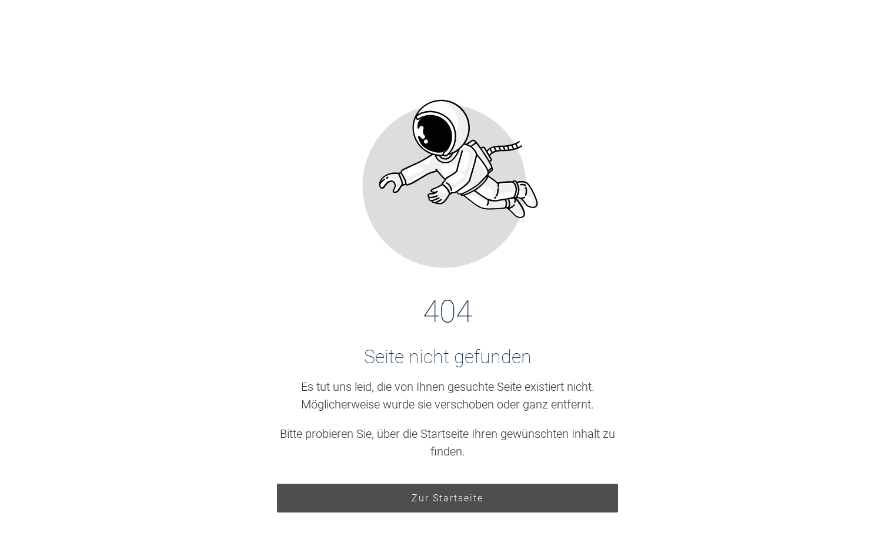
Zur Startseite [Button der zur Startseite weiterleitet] (447, 498)
